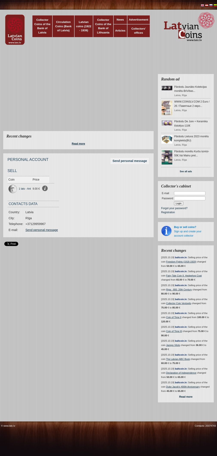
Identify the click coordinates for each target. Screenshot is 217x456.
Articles (120, 30)
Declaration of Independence (181, 372)
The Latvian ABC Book (178, 359)
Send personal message (130, 161)
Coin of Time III (174, 331)
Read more (78, 143)
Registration (168, 212)
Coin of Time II (173, 317)
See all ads (186, 171)
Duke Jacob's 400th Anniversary (183, 386)
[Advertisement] (40, 90)
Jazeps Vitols (173, 345)
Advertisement (138, 19)
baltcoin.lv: (181, 257)
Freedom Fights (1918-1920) (181, 261)
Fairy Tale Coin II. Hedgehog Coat (184, 275)
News (120, 19)
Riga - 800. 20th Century (179, 289)
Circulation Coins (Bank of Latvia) (63, 26)
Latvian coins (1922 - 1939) (83, 26)
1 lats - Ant (25, 188)
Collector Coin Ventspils (178, 303)
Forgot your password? (174, 208)
